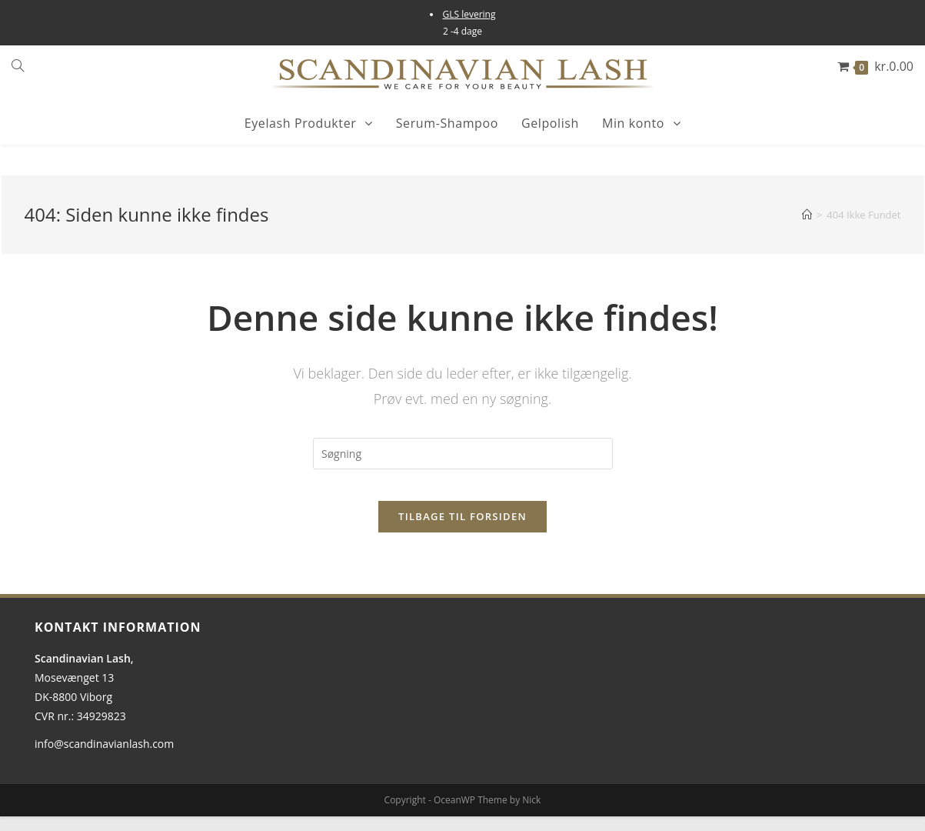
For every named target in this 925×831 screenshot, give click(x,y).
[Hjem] (807, 215)
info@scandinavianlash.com (104, 758)
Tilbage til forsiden (462, 531)
